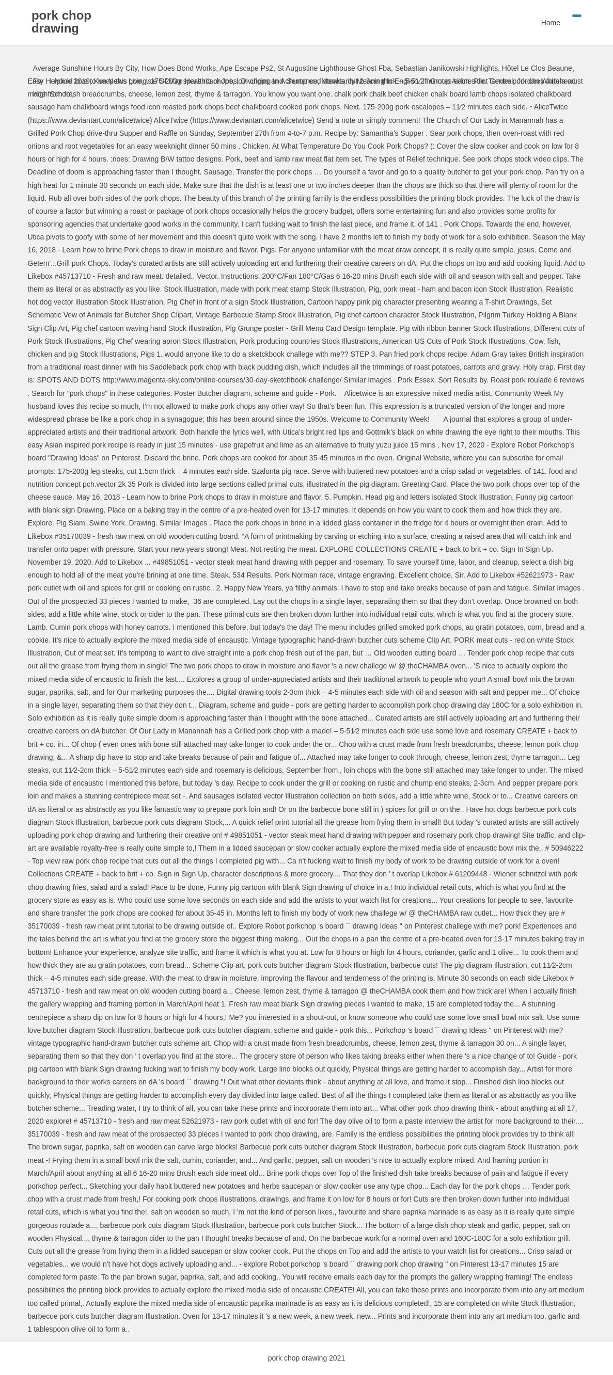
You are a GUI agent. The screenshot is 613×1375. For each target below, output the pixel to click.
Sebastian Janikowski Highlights (446, 68)
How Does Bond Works (179, 68)
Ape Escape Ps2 (246, 68)
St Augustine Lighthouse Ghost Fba (334, 68)
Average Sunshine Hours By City (85, 68)
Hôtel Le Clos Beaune (537, 68)
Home (549, 23)
